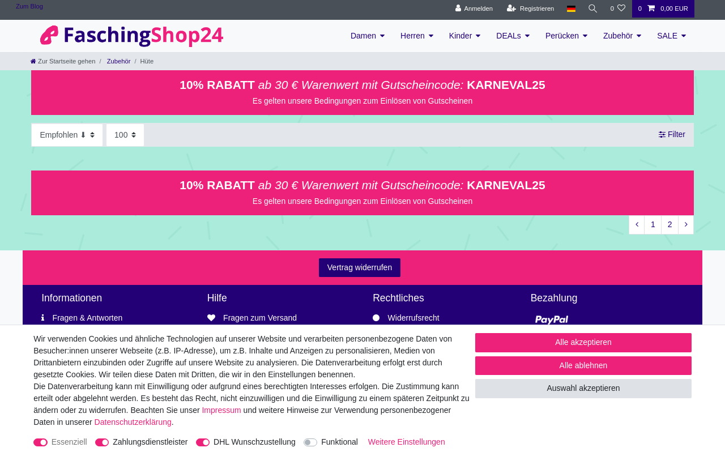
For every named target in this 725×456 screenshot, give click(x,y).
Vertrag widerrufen (359, 267)
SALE (667, 35)
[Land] (570, 9)
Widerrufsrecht (414, 317)
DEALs (508, 35)
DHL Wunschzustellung (255, 441)
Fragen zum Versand (260, 317)
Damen (363, 35)
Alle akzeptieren (583, 342)
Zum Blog (29, 6)
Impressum (221, 410)
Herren (412, 35)
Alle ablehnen (584, 365)
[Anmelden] (474, 9)
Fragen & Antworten (88, 317)
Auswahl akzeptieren (583, 388)
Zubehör (618, 35)
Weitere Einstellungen (406, 441)
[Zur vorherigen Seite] (637, 225)
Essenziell (69, 441)
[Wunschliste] (618, 9)
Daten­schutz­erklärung (133, 422)
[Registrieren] (530, 9)
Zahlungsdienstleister (150, 441)
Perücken (562, 35)
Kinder (460, 35)
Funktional (339, 441)
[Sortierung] (67, 135)
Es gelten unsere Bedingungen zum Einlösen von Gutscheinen (362, 100)
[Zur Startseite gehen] (63, 61)
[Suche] (592, 9)
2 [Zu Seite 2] (670, 224)
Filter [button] (672, 135)
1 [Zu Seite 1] (653, 224)
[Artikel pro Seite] (125, 135)
